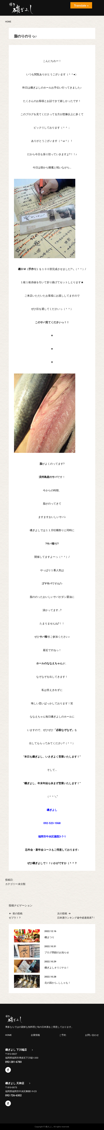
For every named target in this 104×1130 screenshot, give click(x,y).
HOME (8, 1035)
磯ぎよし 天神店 (14, 1083)
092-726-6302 (13, 1095)
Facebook (8, 1069)
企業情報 (35, 1035)
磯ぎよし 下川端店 (16, 1049)
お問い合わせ (92, 1035)
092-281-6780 (13, 1061)
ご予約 (62, 1035)
